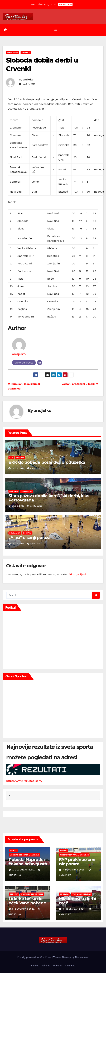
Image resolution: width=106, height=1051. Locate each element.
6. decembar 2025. (24, 909)
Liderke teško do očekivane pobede (27, 900)
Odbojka (14, 894)
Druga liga (14, 533)
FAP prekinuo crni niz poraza (77, 861)
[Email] (39, 362)
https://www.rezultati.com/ (24, 780)
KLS (11, 458)
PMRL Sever (26, 491)
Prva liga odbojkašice (32, 894)
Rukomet (70, 965)
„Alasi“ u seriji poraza (29, 537)
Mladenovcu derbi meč (77, 900)
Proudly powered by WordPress (34, 957)
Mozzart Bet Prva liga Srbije (74, 855)
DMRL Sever (12, 53)
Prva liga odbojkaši (81, 894)
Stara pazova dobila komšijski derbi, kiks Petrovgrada (48, 497)
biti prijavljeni (77, 574)
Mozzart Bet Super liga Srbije (24, 855)
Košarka (26, 53)
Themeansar (81, 957)
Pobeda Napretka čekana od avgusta (28, 861)
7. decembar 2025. (24, 870)
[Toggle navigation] (55, 30)
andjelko (28, 79)
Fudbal (13, 851)
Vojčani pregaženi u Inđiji (80, 384)
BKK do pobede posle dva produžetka (46, 462)
